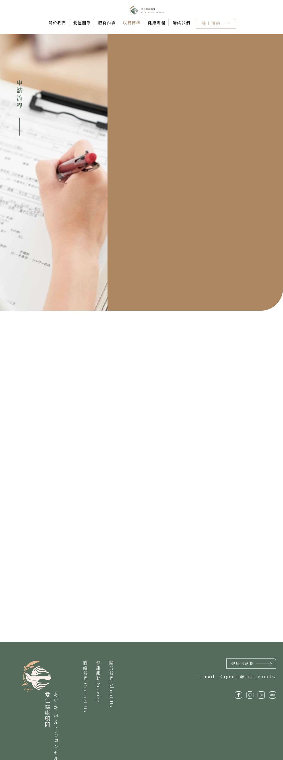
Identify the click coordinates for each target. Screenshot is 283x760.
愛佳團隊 (82, 22)
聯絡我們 (181, 22)
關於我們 (57, 22)
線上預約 (212, 23)
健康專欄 (157, 22)
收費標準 (132, 22)
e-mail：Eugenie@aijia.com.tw (237, 677)
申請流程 (19, 94)
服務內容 (107, 22)
